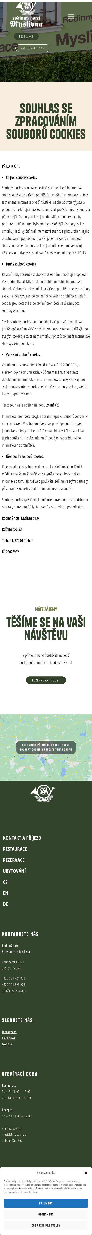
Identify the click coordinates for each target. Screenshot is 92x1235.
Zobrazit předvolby (46, 1225)
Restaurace (15, 828)
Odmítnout (46, 1214)
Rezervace (14, 839)
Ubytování (14, 850)
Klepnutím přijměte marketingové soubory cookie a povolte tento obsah (46, 747)
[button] (86, 1173)
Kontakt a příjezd (22, 817)
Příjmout (46, 1203)
